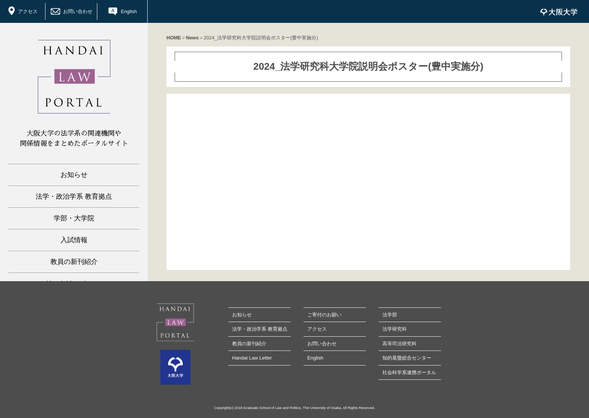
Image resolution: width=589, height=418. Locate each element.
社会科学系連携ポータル (409, 372)
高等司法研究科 (399, 343)
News (192, 37)
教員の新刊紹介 (74, 261)
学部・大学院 (74, 218)
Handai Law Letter (252, 358)
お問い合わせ (77, 11)
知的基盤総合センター (406, 358)
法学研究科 (394, 329)
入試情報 (74, 240)
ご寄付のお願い (324, 315)
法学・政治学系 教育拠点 (74, 196)
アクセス (28, 11)
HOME (173, 37)
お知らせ (74, 174)
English (129, 11)
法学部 (389, 315)
